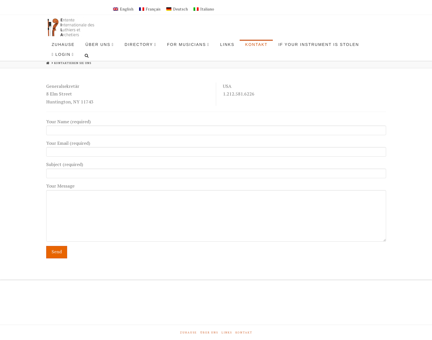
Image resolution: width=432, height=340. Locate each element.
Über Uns (209, 332)
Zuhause (188, 332)
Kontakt (243, 332)
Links (227, 332)
